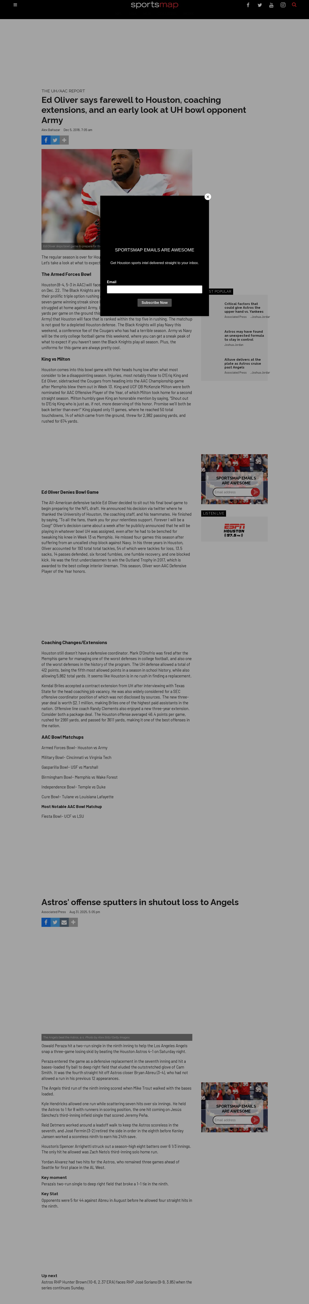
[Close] (208, 196)
